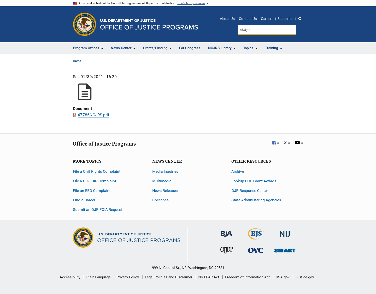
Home (77, 61)
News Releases (165, 190)
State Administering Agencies (256, 200)
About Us (227, 19)
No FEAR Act (208, 277)
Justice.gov (304, 277)
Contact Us (248, 19)
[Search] (267, 30)
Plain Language (98, 277)
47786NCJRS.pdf (93, 114)
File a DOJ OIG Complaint (94, 181)
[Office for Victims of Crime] (255, 250)
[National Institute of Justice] (285, 232)
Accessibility (70, 277)
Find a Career (84, 200)
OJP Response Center (249, 190)
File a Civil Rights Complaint (96, 171)
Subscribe (285, 19)
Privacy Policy (128, 277)
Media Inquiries (165, 171)
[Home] (149, 24)
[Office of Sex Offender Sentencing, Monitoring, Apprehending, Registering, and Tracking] (284, 249)
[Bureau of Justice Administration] (226, 231)
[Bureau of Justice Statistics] (256, 237)
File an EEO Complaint (92, 190)
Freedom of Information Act (247, 277)
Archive (237, 171)
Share (301, 19)
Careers (267, 19)
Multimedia (161, 181)
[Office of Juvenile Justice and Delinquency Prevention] (226, 251)
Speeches (160, 200)
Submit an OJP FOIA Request (97, 209)
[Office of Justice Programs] (84, 24)
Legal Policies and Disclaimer (168, 277)
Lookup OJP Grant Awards (253, 181)
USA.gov (282, 277)
